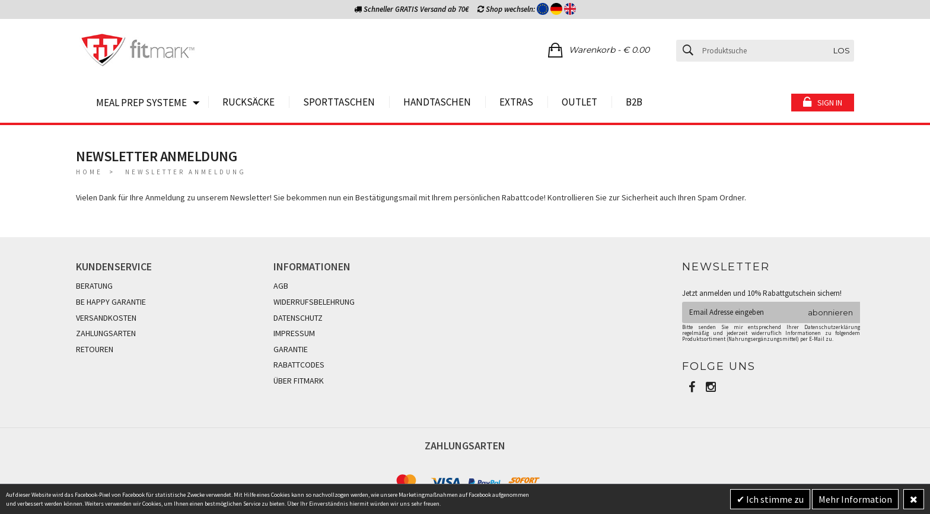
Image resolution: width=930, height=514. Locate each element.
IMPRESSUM (294, 333)
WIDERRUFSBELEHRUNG (314, 301)
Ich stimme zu (774, 499)
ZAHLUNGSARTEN (106, 333)
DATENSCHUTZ (298, 317)
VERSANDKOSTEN (106, 317)
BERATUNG (94, 285)
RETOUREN (94, 349)
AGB (280, 285)
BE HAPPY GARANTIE (111, 301)
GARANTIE (290, 349)
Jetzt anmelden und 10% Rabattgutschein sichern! (762, 293)
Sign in (829, 102)
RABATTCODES (298, 364)
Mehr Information (855, 499)
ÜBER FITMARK (298, 380)
